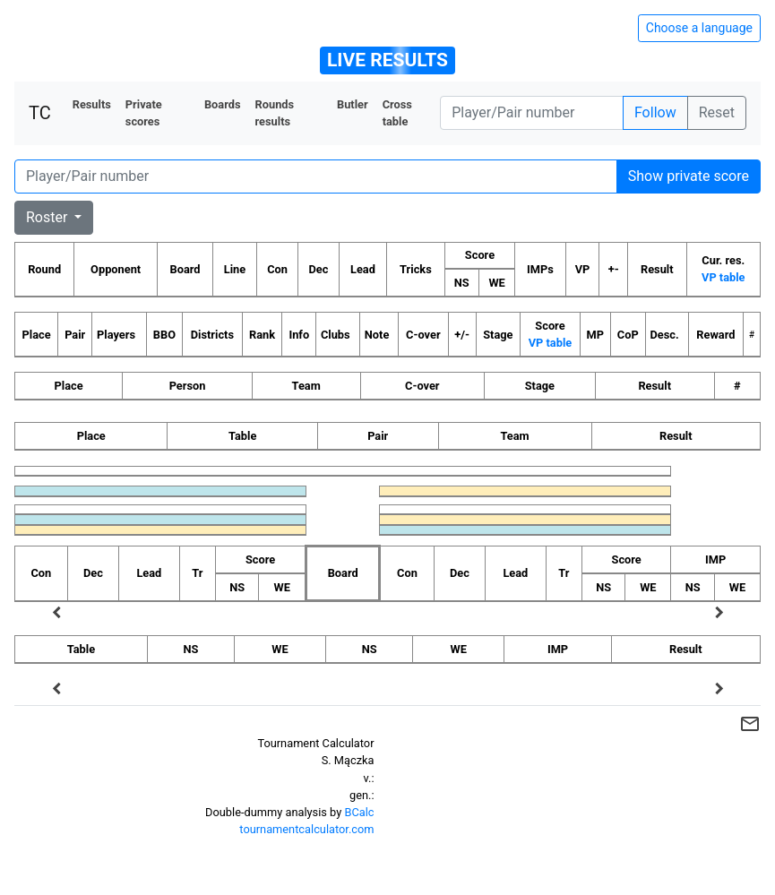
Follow (655, 112)
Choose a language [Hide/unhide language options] (699, 28)
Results (92, 104)
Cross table (397, 113)
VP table (723, 277)
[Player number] (532, 113)
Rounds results (275, 113)
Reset (717, 112)
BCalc (359, 812)
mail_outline (750, 724)
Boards (222, 104)
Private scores (143, 113)
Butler (352, 104)
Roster (48, 217)
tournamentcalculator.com (306, 829)
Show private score (688, 176)
